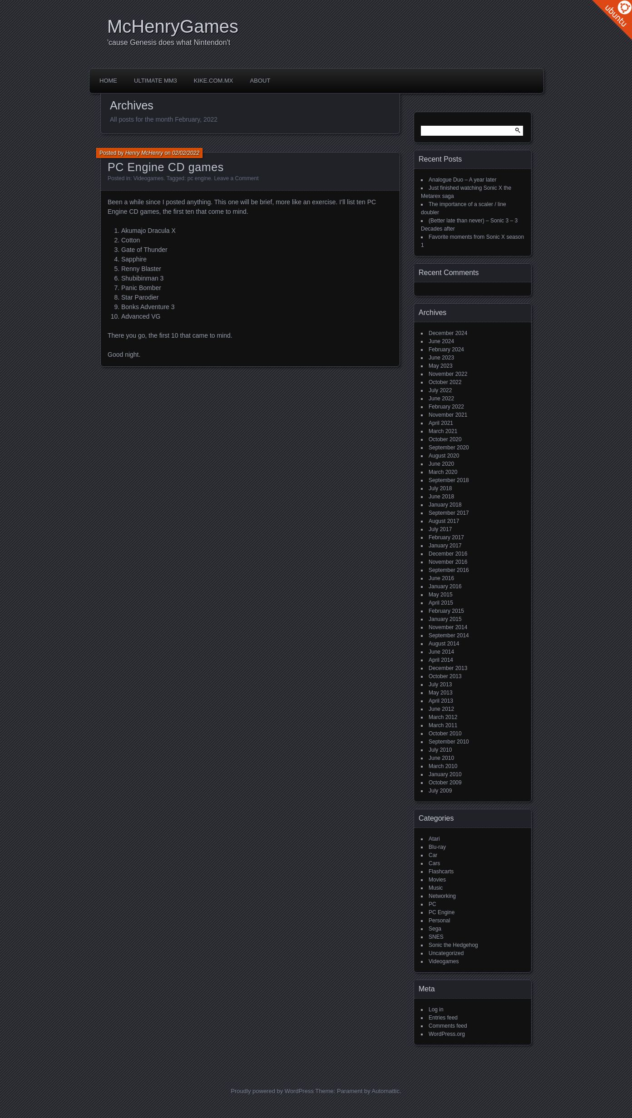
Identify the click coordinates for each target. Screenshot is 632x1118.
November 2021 (448, 415)
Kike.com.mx (213, 80)
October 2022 (445, 382)
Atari (434, 839)
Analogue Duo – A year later (462, 180)
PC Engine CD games (166, 167)
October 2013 (445, 676)
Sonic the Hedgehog (453, 945)
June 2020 (441, 464)
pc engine (199, 178)
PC (432, 904)
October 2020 (445, 439)
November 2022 (448, 374)
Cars (434, 863)
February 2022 (446, 407)
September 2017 (449, 513)
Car (433, 855)
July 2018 (440, 488)
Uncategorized (446, 953)
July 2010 (440, 750)
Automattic (386, 1091)
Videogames (148, 178)
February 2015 (446, 611)
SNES (436, 937)
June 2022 (441, 398)
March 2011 (443, 725)
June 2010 (441, 758)
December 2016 (448, 554)
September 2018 (449, 480)
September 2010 (449, 742)
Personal (439, 920)
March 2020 (443, 472)
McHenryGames (172, 26)
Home (108, 80)
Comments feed (448, 1026)
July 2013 (440, 684)
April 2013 (441, 701)
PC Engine (441, 912)
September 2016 (449, 570)
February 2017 (446, 537)
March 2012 (443, 717)
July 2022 (440, 390)
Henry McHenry (144, 153)
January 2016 (445, 586)
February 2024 (446, 349)
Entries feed (443, 1018)
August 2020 (444, 456)
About (260, 80)
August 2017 (444, 521)
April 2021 (441, 423)
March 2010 (443, 766)
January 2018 (445, 505)
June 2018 (441, 496)
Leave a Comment (236, 178)
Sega (435, 929)
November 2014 (448, 627)
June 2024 (441, 341)
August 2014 (444, 643)
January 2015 (445, 619)
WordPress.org (447, 1034)
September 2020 (449, 447)
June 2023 (441, 358)
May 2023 (441, 366)
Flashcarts (441, 871)
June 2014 (441, 652)
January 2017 (445, 545)
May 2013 (441, 693)
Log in (436, 1009)
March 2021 (443, 431)
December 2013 (448, 668)
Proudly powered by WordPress (272, 1091)
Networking (442, 896)
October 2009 (445, 782)
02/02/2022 (185, 153)
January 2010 (445, 774)
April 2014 (441, 660)
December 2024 (448, 333)
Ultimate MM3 (155, 80)
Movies (437, 880)
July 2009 (440, 791)
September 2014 (449, 635)
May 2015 (441, 594)
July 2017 (440, 529)
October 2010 (445, 733)
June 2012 (441, 709)
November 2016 (448, 562)
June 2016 (441, 578)
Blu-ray (437, 847)
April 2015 (441, 603)
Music (436, 888)
